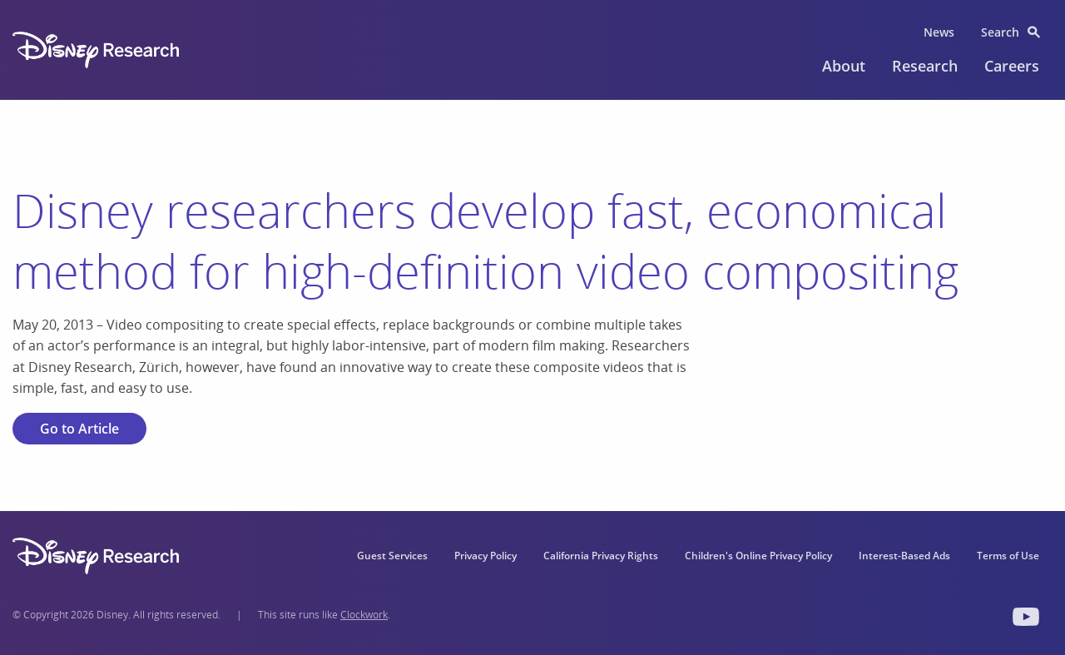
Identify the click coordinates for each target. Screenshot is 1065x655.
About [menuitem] (843, 66)
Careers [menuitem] (1011, 66)
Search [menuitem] (1000, 32)
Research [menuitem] (925, 66)
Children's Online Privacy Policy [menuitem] (758, 555)
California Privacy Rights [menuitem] (600, 555)
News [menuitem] (939, 32)
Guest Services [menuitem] (392, 555)
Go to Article (79, 428)
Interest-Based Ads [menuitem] (904, 555)
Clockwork (364, 615)
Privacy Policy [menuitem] (485, 555)
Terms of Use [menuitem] (1008, 555)
